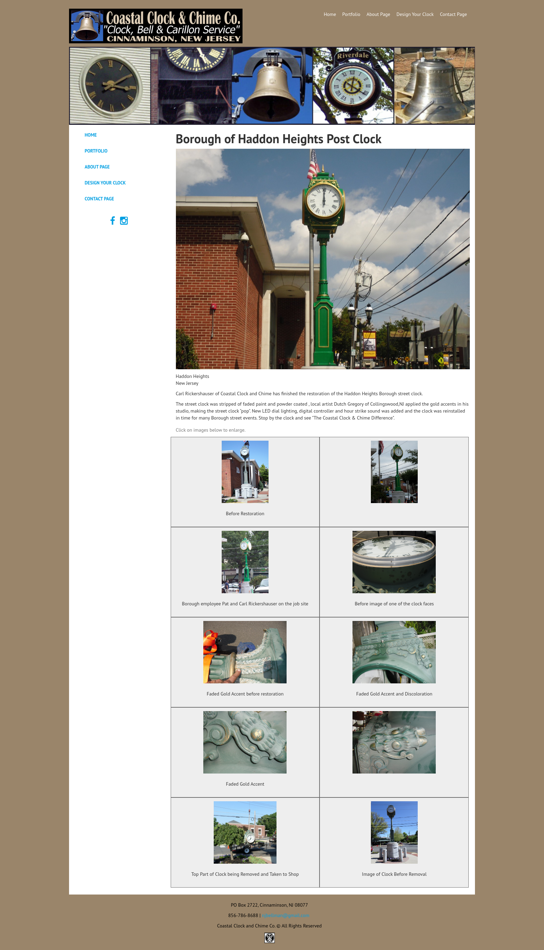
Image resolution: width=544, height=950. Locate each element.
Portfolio (351, 14)
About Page (378, 14)
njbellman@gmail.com (285, 915)
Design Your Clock (415, 14)
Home (330, 14)
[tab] (119, 135)
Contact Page (453, 14)
